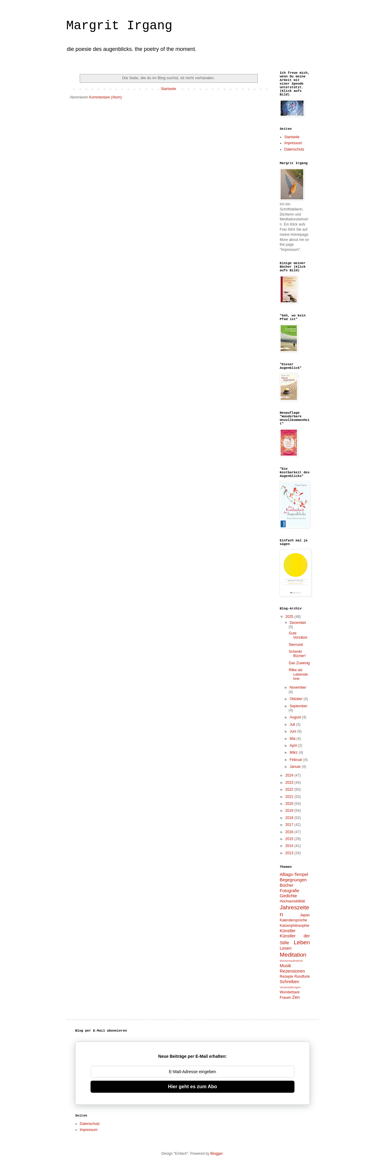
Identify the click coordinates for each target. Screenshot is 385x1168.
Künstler (288, 930)
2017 (289, 825)
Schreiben (289, 981)
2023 (289, 782)
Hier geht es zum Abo (192, 1086)
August (296, 717)
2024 (289, 775)
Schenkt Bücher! (297, 653)
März (294, 752)
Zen (296, 997)
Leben (302, 942)
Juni (293, 731)
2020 (289, 804)
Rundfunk (302, 976)
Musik (285, 965)
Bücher (287, 885)
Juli (293, 724)
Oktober (296, 699)
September (298, 706)
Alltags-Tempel (294, 874)
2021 (289, 797)
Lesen (285, 948)
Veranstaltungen (290, 987)
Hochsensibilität (292, 901)
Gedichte (288, 895)
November (298, 687)
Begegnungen (293, 879)
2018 (289, 818)
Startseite (168, 89)
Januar (296, 767)
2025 (289, 617)
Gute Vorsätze (298, 635)
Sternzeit (296, 645)
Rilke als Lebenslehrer (298, 674)
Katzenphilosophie (294, 925)
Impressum (293, 143)
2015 (289, 839)
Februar (296, 760)
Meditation (293, 955)
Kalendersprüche (293, 920)
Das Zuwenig (299, 663)
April (294, 745)
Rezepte (286, 976)
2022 (289, 789)
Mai (293, 739)
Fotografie (289, 890)
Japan (305, 915)
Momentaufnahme (291, 960)
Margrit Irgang (119, 26)
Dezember (298, 623)
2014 (289, 846)
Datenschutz (294, 149)
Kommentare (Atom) (105, 97)
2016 (289, 832)
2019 (289, 810)
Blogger (216, 1153)
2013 (289, 853)
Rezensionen (292, 971)
